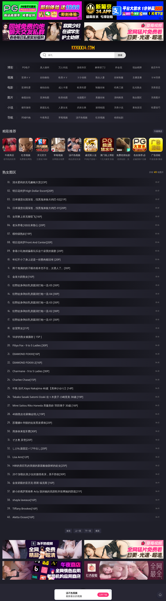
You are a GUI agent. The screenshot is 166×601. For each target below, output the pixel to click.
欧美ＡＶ (63, 77)
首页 (68, 530)
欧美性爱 (81, 87)
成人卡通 (63, 87)
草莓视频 (63, 117)
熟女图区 (137, 97)
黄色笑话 (137, 107)
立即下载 (103, 594)
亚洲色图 (44, 97)
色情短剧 (118, 117)
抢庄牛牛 (155, 67)
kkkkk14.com (83, 48)
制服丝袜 (100, 87)
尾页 (98, 530)
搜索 (120, 55)
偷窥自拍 (26, 97)
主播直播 (137, 77)
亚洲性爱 (26, 87)
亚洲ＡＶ (26, 77)
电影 (10, 87)
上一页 (78, 530)
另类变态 (155, 87)
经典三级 (118, 87)
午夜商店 (44, 117)
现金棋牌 (137, 67)
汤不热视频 (81, 117)
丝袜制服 (118, 77)
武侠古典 (81, 107)
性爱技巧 (155, 107)
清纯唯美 (118, 97)
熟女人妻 (100, 77)
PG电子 (26, 67)
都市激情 (26, 107)
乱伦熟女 (137, 87)
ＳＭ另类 (155, 77)
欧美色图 (63, 97)
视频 (10, 77)
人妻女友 (63, 107)
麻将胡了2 (100, 67)
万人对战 (63, 67)
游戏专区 (81, 67)
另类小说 (118, 107)
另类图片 (155, 97)
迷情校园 (100, 107)
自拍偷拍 (44, 77)
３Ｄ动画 (81, 77)
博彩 (10, 67)
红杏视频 (100, 117)
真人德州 (44, 67)
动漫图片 (81, 97)
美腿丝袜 (100, 97)
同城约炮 (26, 117)
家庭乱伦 (44, 107)
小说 (10, 107)
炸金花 (118, 67)
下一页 (88, 530)
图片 (10, 97)
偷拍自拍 (44, 87)
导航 (10, 117)
